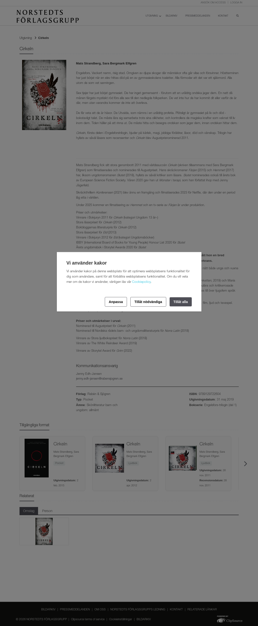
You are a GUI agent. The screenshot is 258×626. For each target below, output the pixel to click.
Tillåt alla (180, 302)
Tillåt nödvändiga (148, 302)
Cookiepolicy (141, 282)
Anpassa (116, 302)
